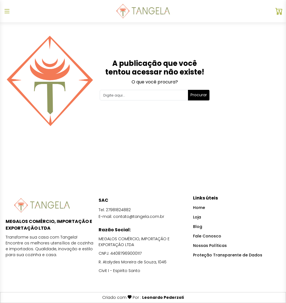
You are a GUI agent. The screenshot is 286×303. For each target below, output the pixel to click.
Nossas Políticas (210, 245)
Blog (197, 226)
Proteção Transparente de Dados (227, 255)
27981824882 (118, 210)
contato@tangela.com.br (138, 216)
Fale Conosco (207, 236)
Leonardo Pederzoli (163, 297)
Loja (197, 217)
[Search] (144, 95)
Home (199, 207)
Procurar (198, 95)
